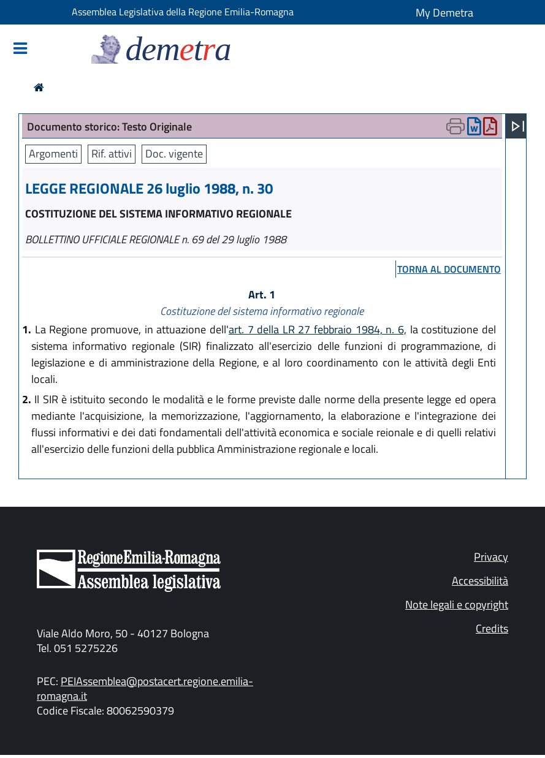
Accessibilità (480, 580)
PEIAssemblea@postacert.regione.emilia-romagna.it (145, 688)
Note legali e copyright (456, 604)
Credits (492, 628)
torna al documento (449, 269)
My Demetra (444, 12)
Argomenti (53, 153)
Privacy (491, 556)
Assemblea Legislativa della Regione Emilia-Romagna (183, 11)
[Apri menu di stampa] (455, 126)
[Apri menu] (518, 126)
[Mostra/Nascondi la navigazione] (20, 49)
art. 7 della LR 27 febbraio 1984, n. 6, (317, 329)
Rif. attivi (111, 153)
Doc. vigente (174, 153)
